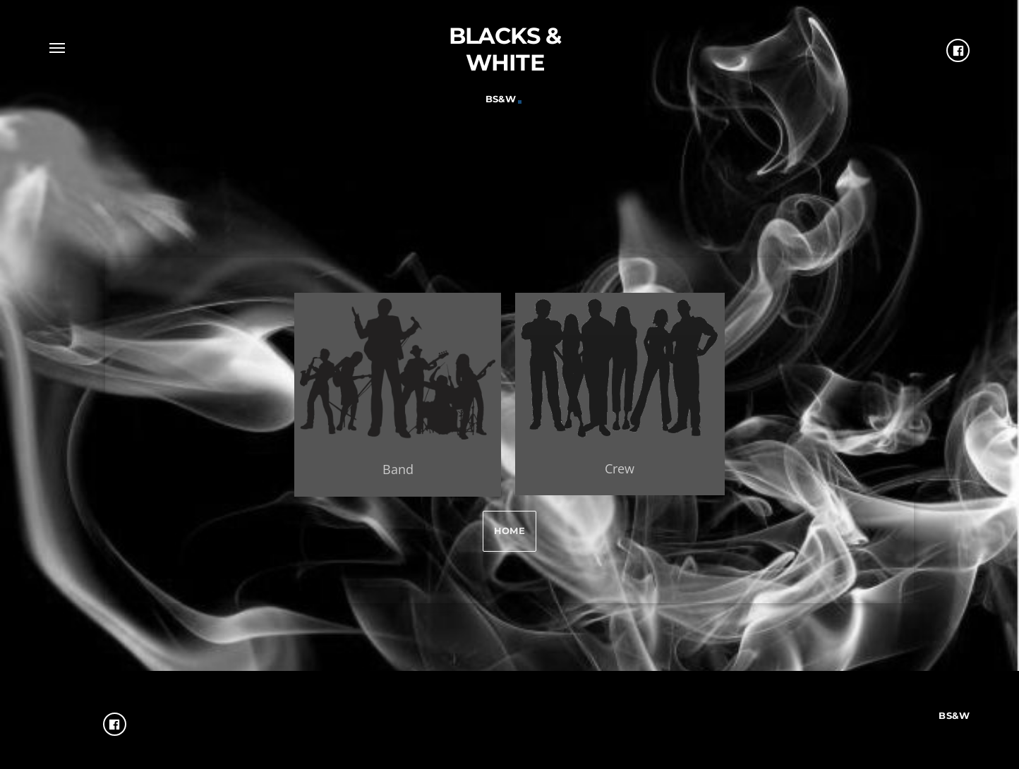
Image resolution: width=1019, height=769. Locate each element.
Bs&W (501, 98)
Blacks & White (505, 49)
